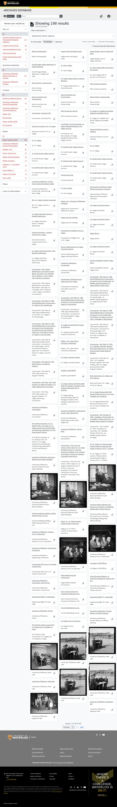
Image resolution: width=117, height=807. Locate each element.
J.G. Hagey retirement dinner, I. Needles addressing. (42, 215)
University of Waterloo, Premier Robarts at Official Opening (101, 612)
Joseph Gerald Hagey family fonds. (15, 58)
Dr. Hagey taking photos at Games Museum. (72, 80)
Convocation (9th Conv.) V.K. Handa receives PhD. (44, 565)
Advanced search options (43, 36)
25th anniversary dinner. (98, 84)
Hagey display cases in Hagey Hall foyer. (101, 52)
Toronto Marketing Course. (70, 608)
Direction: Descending (106, 41)
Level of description (11, 191)
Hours (62, 752)
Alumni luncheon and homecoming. (68, 96)
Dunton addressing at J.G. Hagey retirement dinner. (72, 248)
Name (5, 131)
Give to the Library (94, 752)
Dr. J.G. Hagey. (37, 140)
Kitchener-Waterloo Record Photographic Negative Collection (15, 40)
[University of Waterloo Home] (11, 3)
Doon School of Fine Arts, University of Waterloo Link (70, 593)
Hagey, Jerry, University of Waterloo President (73, 202)
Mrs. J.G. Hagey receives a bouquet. (44, 200)
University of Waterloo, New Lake (43, 681)
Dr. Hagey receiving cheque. (70, 357)
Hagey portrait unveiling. (69, 218)
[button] (101, 16)
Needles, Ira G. (15, 149)
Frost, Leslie (15, 178)
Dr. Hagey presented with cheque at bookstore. (72, 326)
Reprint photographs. (39, 51)
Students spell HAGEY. (68, 371)
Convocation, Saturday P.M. (41, 113)
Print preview (36, 41)
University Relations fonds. (15, 49)
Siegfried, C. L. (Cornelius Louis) (15, 165)
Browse (10, 16)
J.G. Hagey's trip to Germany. (71, 621)
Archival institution (11, 65)
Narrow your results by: (14, 24)
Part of (6, 29)
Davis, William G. (15, 170)
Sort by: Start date (89, 41)
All (3, 34)
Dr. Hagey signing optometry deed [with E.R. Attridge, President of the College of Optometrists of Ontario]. (73, 387)
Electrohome (15, 118)
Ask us (90, 756)
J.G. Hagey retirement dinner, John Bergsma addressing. (43, 252)
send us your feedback (65, 763)
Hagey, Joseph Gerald (15, 121)
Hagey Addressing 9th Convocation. (68, 576)
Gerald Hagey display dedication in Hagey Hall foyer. (44, 66)
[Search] (40, 16)
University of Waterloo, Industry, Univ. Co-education (43, 533)
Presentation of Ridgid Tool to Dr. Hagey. (72, 232)
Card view (48, 41)
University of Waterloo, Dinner (42, 611)
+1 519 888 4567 (11, 779)
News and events (66, 756)
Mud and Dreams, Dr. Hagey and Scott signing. (101, 377)
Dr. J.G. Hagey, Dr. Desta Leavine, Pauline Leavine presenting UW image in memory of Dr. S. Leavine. (102, 446)
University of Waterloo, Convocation (69, 264)
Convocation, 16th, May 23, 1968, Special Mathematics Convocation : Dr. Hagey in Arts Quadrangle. (44, 303)
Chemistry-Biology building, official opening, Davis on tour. (44, 515)
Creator (6, 90)
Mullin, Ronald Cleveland (15, 157)
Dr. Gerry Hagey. (66, 65)
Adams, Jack (15, 114)
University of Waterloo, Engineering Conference (44, 549)
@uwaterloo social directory (77, 790)
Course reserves (37, 752)
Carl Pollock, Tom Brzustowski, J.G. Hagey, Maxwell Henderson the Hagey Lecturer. (72, 126)
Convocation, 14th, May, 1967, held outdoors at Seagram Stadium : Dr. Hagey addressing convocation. (44, 384)
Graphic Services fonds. (15, 46)
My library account (38, 756)
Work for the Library (95, 749)
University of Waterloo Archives (15, 83)
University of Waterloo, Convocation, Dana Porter (41, 582)
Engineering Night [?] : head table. (43, 597)
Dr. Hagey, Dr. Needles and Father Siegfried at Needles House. (101, 112)
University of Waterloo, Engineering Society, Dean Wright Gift (73, 412)
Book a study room (66, 749)
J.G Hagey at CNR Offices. (98, 563)
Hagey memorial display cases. (71, 51)
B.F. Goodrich (15, 125)
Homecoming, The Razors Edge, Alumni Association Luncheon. (101, 188)
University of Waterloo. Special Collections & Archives (15, 76)
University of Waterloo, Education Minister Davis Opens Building (43, 458)
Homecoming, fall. (67, 175)
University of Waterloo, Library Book (71, 430)
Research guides (37, 749)
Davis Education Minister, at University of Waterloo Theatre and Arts (102, 578)
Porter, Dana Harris (15, 153)
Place (5, 184)
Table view (57, 41)
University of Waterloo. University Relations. (15, 109)
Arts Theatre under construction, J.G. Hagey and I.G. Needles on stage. (43, 627)
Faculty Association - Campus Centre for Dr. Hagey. (42, 233)
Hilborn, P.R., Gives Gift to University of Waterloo (70, 342)
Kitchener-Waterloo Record (15, 98)
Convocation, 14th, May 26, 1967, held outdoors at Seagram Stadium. (43, 364)
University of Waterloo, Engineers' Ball (101, 703)
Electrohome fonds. (15, 53)
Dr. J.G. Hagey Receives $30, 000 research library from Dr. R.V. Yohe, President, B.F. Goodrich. (102, 394)
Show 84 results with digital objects (103, 46)
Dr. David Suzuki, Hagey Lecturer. (72, 147)
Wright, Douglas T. (15, 161)
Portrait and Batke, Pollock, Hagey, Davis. (102, 262)
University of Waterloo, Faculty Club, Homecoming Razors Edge (43, 183)
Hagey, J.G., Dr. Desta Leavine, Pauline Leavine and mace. (71, 522)
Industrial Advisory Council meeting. (99, 130)
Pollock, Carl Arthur (15, 174)
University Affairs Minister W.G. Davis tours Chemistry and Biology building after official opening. (102, 507)
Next (81, 727)
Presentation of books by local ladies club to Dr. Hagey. (71, 280)
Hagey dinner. (95, 233)
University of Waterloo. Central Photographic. (15, 103)
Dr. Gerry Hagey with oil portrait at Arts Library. (102, 69)
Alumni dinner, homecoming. (42, 83)
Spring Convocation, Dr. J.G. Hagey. (44, 126)
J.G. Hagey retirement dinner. (100, 205)
